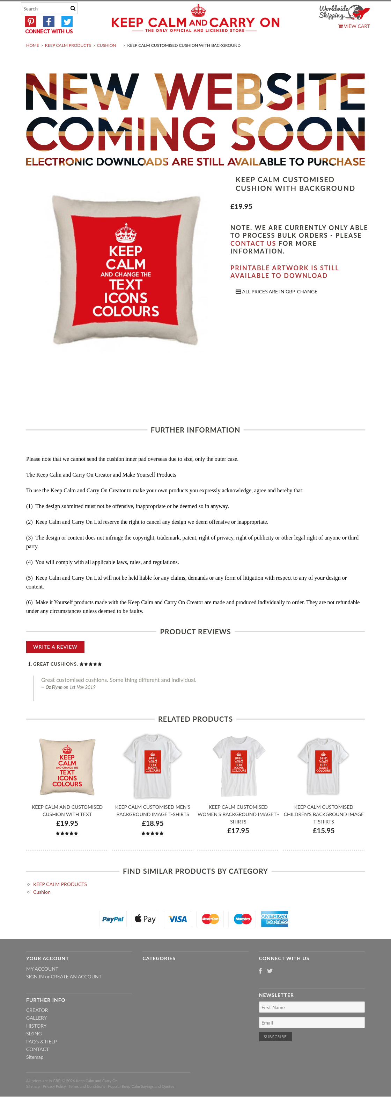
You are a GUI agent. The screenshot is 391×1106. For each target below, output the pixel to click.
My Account (42, 985)
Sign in (35, 993)
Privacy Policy (54, 1103)
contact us (253, 260)
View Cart (354, 26)
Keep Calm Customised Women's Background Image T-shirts (238, 831)
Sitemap (35, 1074)
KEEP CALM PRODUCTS (68, 61)
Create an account (76, 993)
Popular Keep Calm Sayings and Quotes (141, 1103)
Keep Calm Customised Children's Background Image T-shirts (324, 831)
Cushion (106, 61)
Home (32, 61)
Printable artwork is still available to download (284, 288)
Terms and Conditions (87, 1103)
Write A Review (55, 663)
